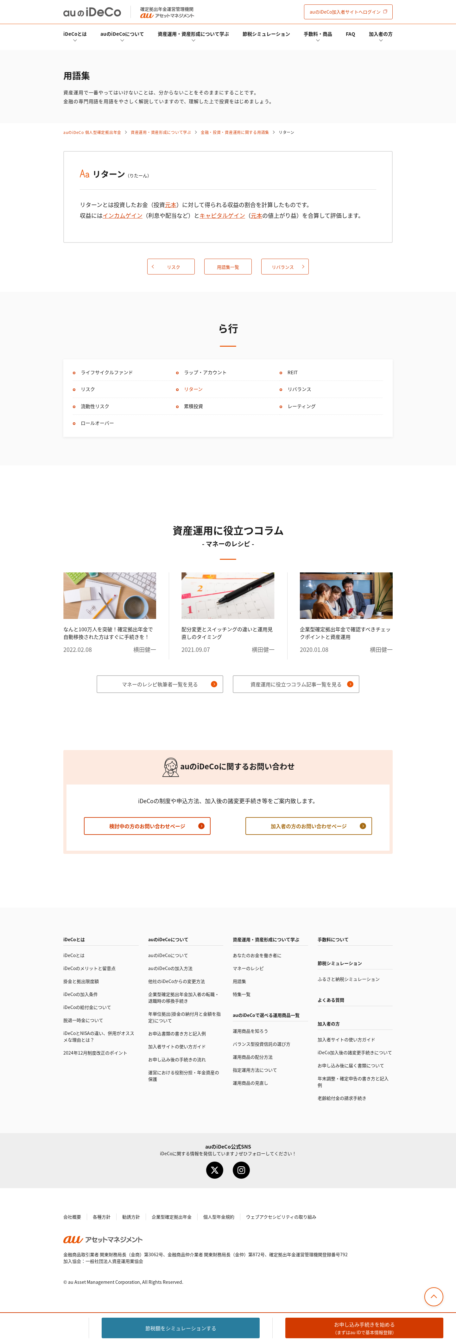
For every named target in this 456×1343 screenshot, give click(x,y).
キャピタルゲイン (222, 215)
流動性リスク (95, 406)
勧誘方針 (131, 1217)
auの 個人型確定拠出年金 (92, 132)
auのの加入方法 (170, 968)
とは (75, 33)
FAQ (350, 33)
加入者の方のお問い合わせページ (309, 826)
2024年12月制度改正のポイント (95, 1053)
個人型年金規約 (218, 1217)
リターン (193, 389)
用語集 (239, 981)
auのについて (122, 33)
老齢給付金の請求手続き (342, 1098)
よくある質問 (331, 1000)
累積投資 (193, 406)
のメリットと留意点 (89, 968)
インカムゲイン (122, 215)
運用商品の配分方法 (253, 1057)
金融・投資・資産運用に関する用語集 (235, 132)
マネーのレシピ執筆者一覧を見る (160, 684)
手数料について (333, 939)
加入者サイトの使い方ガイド (177, 1046)
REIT (293, 372)
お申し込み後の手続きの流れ (177, 1059)
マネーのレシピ (248, 968)
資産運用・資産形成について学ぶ (193, 33)
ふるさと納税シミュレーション (349, 979)
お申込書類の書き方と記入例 (177, 1033)
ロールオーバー (97, 422)
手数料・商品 (318, 33)
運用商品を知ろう (250, 1031)
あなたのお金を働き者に (257, 955)
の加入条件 (80, 994)
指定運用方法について (255, 1070)
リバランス (283, 267)
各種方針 (102, 1217)
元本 (170, 204)
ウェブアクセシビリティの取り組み (281, 1217)
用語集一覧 (228, 267)
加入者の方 (381, 33)
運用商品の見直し (250, 1083)
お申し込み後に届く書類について (351, 1065)
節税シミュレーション (266, 33)
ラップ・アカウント (205, 372)
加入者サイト (345, 12)
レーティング (302, 406)
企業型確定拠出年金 (172, 1217)
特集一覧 (241, 994)
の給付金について (87, 1007)
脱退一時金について (83, 1020)
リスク (173, 267)
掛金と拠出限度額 (81, 981)
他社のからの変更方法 (176, 981)
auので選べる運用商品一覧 (266, 1015)
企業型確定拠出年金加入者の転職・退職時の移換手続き (183, 997)
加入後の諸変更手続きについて (355, 1052)
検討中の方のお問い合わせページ (147, 826)
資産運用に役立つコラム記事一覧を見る (296, 684)
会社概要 (72, 1217)
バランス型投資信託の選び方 (261, 1044)
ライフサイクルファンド (107, 372)
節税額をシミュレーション (180, 1328)
